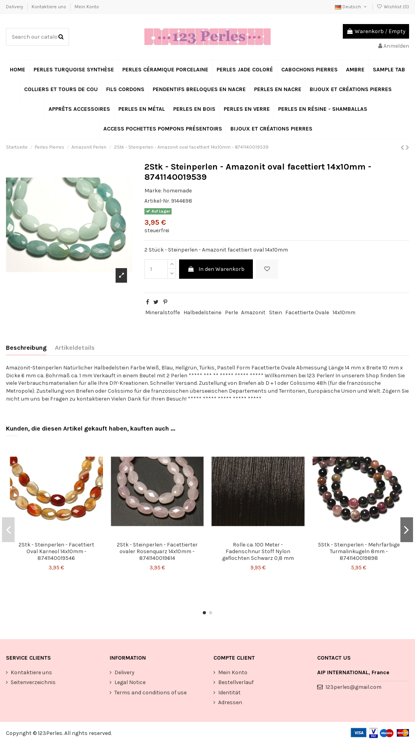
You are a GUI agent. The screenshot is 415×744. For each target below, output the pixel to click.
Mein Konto (87, 6)
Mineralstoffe (162, 312)
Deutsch (351, 6)
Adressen (230, 702)
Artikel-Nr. (157, 201)
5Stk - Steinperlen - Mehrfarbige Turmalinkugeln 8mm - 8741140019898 (359, 551)
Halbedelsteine (202, 312)
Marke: (153, 190)
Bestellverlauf (236, 682)
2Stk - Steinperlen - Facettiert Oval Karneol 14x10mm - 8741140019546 (56, 551)
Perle (231, 312)
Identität (229, 692)
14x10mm (344, 312)
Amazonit (253, 312)
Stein (275, 312)
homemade (177, 190)
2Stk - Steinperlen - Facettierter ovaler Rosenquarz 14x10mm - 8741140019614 (157, 551)
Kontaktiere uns (49, 6)
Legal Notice (130, 682)
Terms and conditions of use (150, 692)
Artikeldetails (75, 347)
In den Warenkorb (216, 269)
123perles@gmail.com (353, 687)
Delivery (15, 6)
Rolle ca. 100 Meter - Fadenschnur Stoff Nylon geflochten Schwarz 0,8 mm (258, 551)
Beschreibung (26, 347)
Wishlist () (393, 6)
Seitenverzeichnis (33, 682)
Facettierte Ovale (307, 312)
